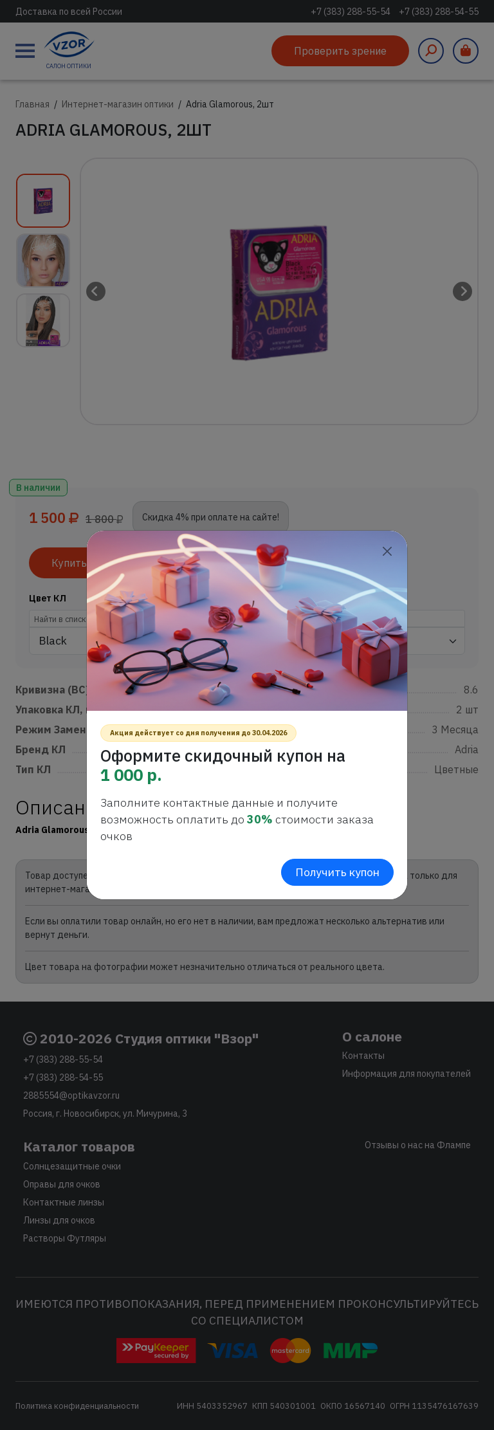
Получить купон (337, 872)
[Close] (387, 551)
